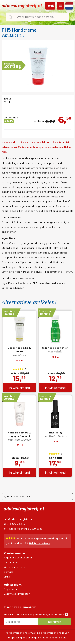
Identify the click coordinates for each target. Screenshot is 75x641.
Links (7, 576)
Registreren (11, 588)
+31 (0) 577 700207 (14, 523)
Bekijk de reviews (39, 543)
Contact (8, 571)
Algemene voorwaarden (18, 557)
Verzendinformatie (15, 567)
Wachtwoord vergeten (17, 593)
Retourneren (11, 562)
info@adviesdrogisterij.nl (18, 519)
